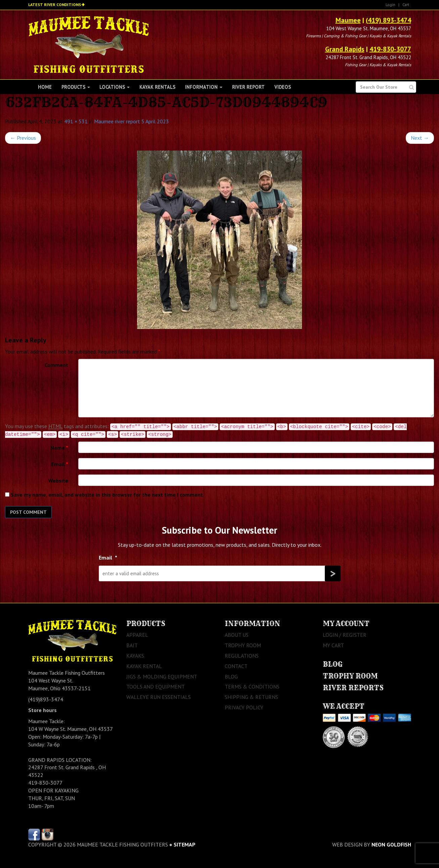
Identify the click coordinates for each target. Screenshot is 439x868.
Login (390, 4)
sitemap (184, 844)
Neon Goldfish (391, 844)
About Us (237, 634)
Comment (56, 365)
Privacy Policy (244, 707)
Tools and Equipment (155, 686)
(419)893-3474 (45, 699)
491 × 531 (76, 121)
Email (59, 464)
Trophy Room (243, 645)
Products (75, 87)
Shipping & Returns (251, 697)
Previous (23, 137)
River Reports (353, 688)
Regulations (242, 655)
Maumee (348, 20)
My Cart (333, 645)
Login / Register (344, 634)
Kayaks (135, 655)
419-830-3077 (390, 49)
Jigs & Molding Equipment (161, 676)
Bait (132, 645)
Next (420, 137)
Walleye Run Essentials (158, 697)
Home (45, 87)
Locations (114, 87)
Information (203, 87)
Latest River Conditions (54, 4)
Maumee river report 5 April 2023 (131, 121)
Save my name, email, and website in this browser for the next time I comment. (107, 494)
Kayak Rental (144, 666)
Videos (282, 87)
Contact (236, 666)
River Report (248, 87)
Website (58, 480)
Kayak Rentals (157, 87)
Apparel (137, 634)
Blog (231, 676)
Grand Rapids (344, 49)
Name (59, 447)
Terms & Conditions (252, 686)
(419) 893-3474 (388, 20)
